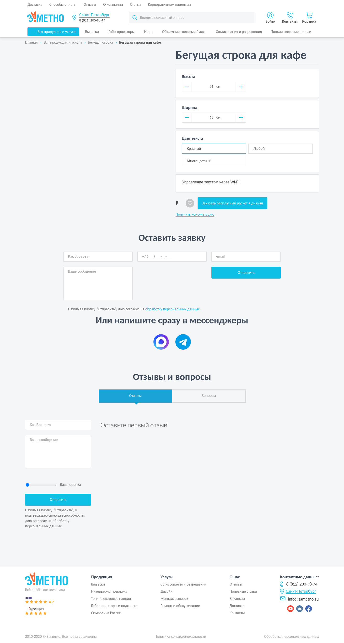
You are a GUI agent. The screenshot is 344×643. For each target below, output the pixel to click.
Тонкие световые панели (291, 31)
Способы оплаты (62, 4)
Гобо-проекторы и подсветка (114, 605)
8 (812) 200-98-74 (92, 20)
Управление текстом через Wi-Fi (210, 182)
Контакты (237, 613)
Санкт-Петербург (94, 14)
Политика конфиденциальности (180, 636)
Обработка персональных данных (291, 636)
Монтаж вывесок (174, 598)
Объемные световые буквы (184, 31)
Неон (148, 31)
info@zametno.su (299, 599)
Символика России (106, 613)
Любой (259, 148)
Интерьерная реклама (109, 591)
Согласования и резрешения (184, 584)
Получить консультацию (195, 214)
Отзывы (89, 4)
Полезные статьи (243, 591)
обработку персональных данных (172, 309)
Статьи (135, 4)
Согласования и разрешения (239, 31)
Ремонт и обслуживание (180, 605)
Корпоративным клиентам (169, 4)
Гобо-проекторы (121, 31)
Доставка (34, 4)
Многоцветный (199, 161)
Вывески (92, 31)
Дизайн (167, 591)
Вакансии (237, 598)
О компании (113, 4)
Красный (194, 148)
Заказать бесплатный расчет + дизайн (232, 203)
